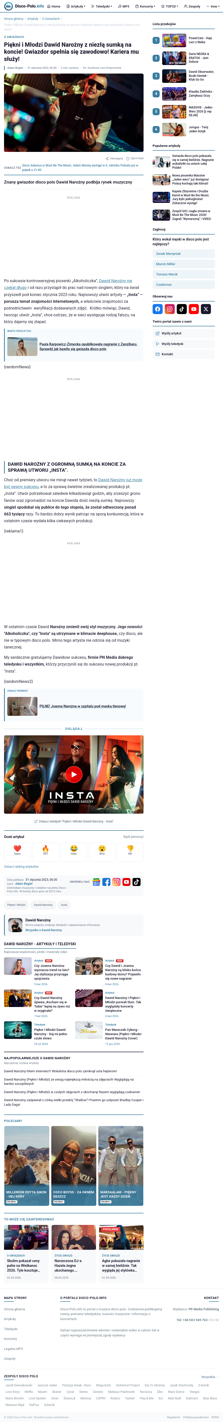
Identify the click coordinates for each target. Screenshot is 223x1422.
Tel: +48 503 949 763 (197, 1320)
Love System (37, 1398)
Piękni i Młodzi (16, 905)
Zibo (160, 1392)
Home (53, 6)
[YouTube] (126, 882)
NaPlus (34, 1405)
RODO (215, 1417)
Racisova (146, 1392)
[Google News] (96, 882)
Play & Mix (147, 1398)
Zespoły (192, 6)
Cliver (55, 1398)
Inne (212, 6)
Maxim (42, 1392)
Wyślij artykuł (168, 333)
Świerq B (69, 1398)
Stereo (83, 1392)
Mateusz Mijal (15, 1405)
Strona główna (13, 19)
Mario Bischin (15, 1398)
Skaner (57, 1392)
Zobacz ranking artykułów (21, 866)
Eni (161, 1398)
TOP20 (169, 6)
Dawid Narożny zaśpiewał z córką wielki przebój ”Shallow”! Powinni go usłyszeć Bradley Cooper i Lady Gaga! (74, 1102)
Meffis (29, 1392)
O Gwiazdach (51, 19)
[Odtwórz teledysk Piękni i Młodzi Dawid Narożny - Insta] (73, 774)
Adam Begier (15, 68)
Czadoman (164, 284)
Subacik (49, 1405)
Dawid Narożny (43, 905)
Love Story (13, 1392)
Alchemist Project (128, 1385)
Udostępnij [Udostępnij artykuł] (114, 158)
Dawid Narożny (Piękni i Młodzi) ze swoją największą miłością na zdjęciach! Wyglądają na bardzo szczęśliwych (69, 1082)
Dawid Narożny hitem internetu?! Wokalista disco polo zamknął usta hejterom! (60, 1071)
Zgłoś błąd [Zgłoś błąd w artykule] (135, 158)
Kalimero (192, 1398)
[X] (206, 309)
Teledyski (101, 6)
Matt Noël (174, 1398)
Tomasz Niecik (167, 274)
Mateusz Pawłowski (121, 1392)
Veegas (195, 1392)
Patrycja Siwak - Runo (76, 1385)
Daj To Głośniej (155, 1385)
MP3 (123, 6)
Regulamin (173, 1417)
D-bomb (203, 1385)
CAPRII (100, 1398)
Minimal (85, 1398)
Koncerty (145, 6)
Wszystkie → (210, 1377)
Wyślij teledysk (169, 344)
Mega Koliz (103, 1385)
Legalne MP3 (13, 1349)
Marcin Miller (165, 264)
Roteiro (115, 1398)
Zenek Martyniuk (168, 254)
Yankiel (130, 1398)
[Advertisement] (74, 236)
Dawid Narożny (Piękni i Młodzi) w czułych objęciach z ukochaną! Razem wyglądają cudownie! (72, 1092)
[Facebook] (106, 882)
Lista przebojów (164, 24)
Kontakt (164, 354)
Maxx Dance (176, 1392)
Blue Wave (210, 1398)
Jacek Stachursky (181, 1385)
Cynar (70, 1392)
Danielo (98, 1392)
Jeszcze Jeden (47, 1385)
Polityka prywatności (196, 1417)
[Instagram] (116, 882)
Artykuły (75, 6)
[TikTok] (136, 882)
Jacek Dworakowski (19, 1385)
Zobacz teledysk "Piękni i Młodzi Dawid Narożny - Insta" (74, 821)
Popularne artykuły (167, 146)
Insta (64, 905)
